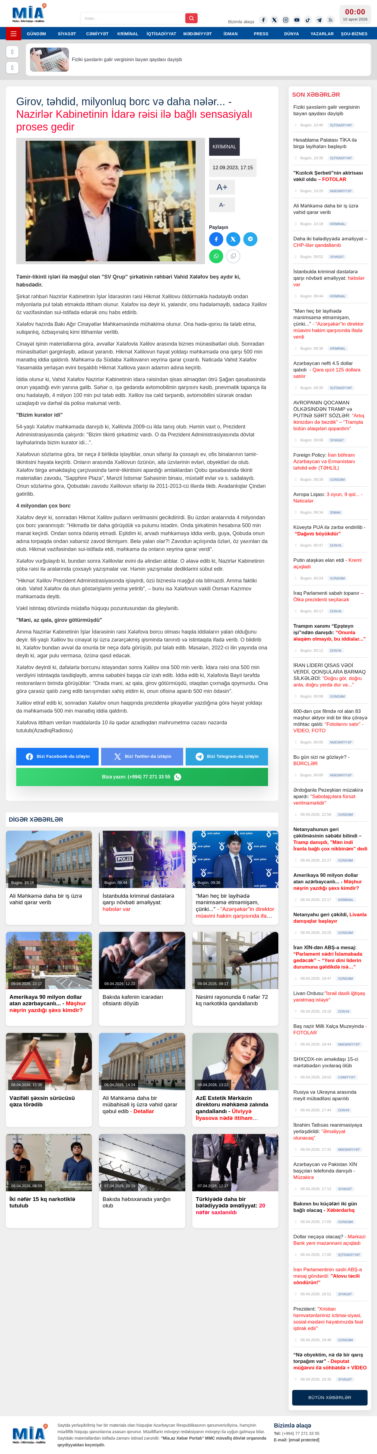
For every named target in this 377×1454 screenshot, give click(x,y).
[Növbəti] (12, 67)
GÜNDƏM (36, 33)
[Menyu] (13, 33)
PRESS (261, 33)
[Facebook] (263, 20)
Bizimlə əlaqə (241, 21)
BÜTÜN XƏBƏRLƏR (329, 1397)
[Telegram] (319, 20)
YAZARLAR (322, 33)
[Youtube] (296, 20)
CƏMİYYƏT (97, 33)
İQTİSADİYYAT (161, 33)
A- (222, 205)
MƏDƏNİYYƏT (197, 33)
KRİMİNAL (127, 33)
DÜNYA (291, 33)
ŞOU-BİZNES (354, 33)
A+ (222, 187)
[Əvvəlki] (12, 52)
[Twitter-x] (274, 20)
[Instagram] (285, 20)
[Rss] (330, 20)
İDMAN (231, 33)
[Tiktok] (308, 20)
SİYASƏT (67, 33)
